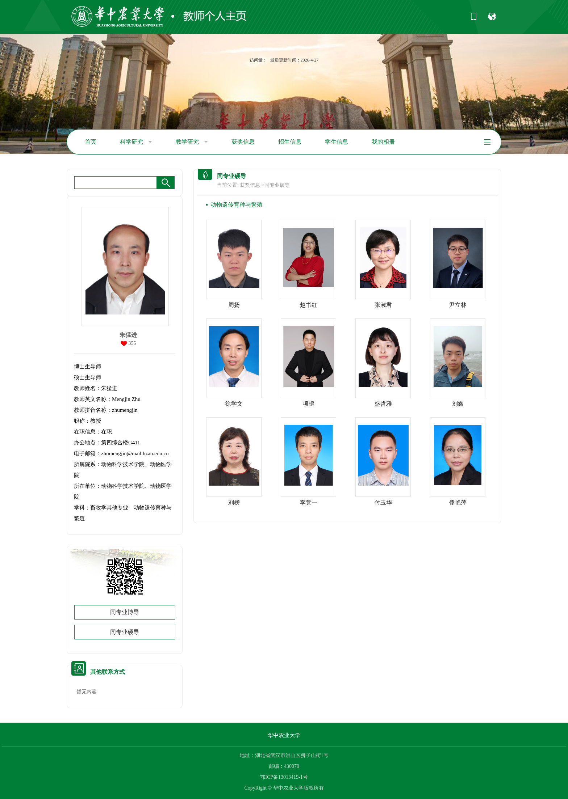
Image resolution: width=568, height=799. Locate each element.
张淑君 (383, 305)
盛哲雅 (383, 404)
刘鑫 (458, 404)
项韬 (308, 404)
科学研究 (136, 142)
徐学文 (234, 404)
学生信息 (336, 142)
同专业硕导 (124, 632)
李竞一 (308, 502)
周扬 (234, 305)
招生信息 (289, 142)
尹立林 (458, 305)
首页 (90, 142)
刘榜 (234, 502)
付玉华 (383, 502)
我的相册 (383, 142)
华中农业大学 (284, 735)
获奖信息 (243, 142)
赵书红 (308, 305)
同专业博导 (124, 612)
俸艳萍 (458, 502)
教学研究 (192, 142)
